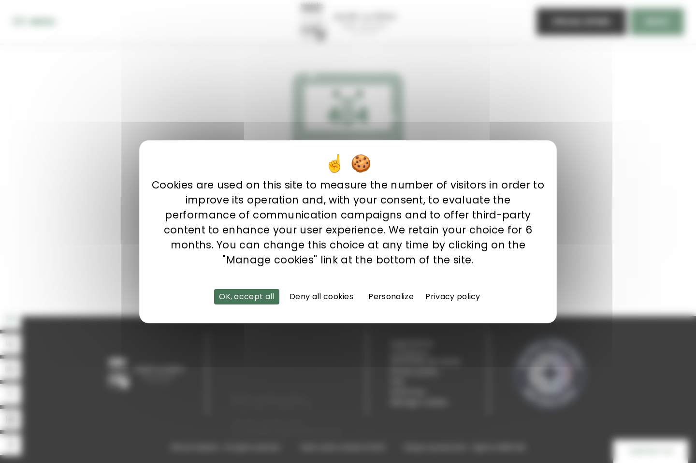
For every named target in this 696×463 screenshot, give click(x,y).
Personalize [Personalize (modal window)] (391, 296)
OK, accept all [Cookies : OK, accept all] (246, 296)
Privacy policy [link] (452, 296)
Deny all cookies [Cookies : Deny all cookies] (321, 296)
